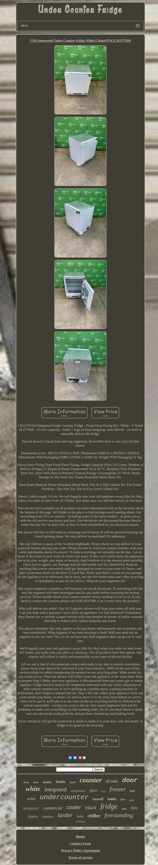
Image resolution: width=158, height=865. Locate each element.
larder (65, 815)
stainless (47, 816)
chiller (93, 815)
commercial (52, 808)
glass (93, 790)
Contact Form (80, 843)
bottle (60, 781)
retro (131, 800)
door (129, 780)
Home (80, 836)
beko (80, 816)
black (90, 807)
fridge (109, 806)
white (33, 788)
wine (31, 798)
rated (72, 782)
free (123, 799)
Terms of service (80, 857)
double (47, 782)
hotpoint (31, 809)
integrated (55, 789)
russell (98, 799)
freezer (118, 789)
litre (134, 807)
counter (91, 780)
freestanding (119, 815)
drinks (112, 781)
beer (132, 790)
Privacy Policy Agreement (80, 850)
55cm (26, 782)
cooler (73, 807)
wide (103, 791)
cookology (80, 821)
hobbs (112, 799)
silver (36, 782)
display (33, 816)
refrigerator (78, 790)
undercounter (64, 797)
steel (124, 808)
